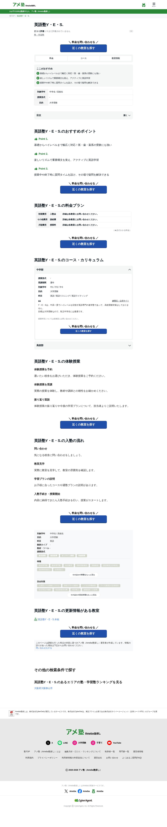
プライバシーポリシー (47, 758)
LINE (62, 743)
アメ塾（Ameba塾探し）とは (47, 751)
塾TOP (12, 16)
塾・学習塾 (39, 35)
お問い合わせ (112, 758)
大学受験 (79, 743)
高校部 (83, 345)
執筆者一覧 (110, 751)
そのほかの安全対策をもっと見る (83, 595)
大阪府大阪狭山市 (43, 688)
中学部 (83, 269)
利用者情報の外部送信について (76, 758)
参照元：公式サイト (120, 301)
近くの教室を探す (83, 48)
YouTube (114, 743)
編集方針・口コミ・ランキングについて (83, 751)
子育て (97, 743)
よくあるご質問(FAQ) (132, 758)
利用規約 (29, 758)
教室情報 (116, 58)
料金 (51, 58)
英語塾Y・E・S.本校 (48, 619)
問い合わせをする (44, 648)
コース (84, 58)
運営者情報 (138, 751)
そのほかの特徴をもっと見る (83, 575)
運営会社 (98, 758)
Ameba (70, 791)
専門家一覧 (124, 751)
